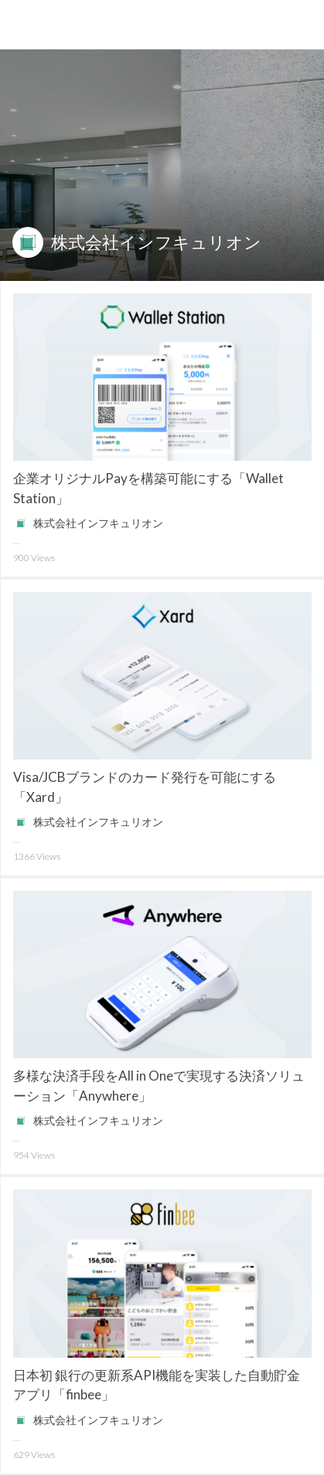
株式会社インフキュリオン (156, 242)
